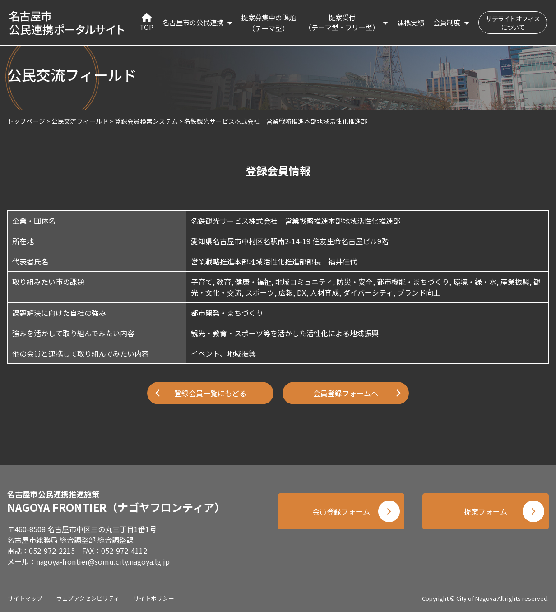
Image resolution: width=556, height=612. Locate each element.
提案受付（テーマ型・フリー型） (342, 22)
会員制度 (446, 22)
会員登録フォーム (341, 511)
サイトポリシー (153, 598)
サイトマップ (24, 598)
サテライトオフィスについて (513, 23)
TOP (146, 22)
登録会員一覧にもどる (210, 393)
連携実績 (410, 23)
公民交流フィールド (79, 120)
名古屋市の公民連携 (192, 22)
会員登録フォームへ (345, 393)
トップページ (26, 120)
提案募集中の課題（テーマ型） (268, 23)
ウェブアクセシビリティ (88, 598)
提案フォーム (485, 511)
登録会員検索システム (146, 120)
